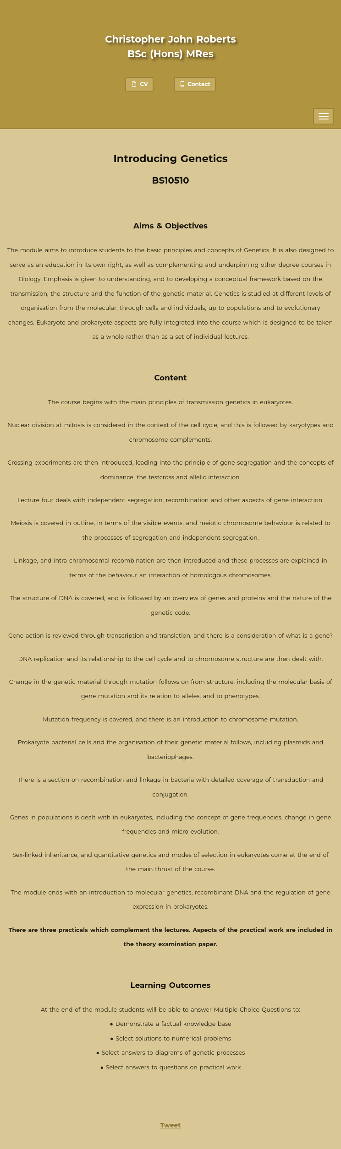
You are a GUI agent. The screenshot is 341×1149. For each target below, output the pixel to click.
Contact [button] (195, 84)
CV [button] (139, 84)
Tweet (170, 1125)
